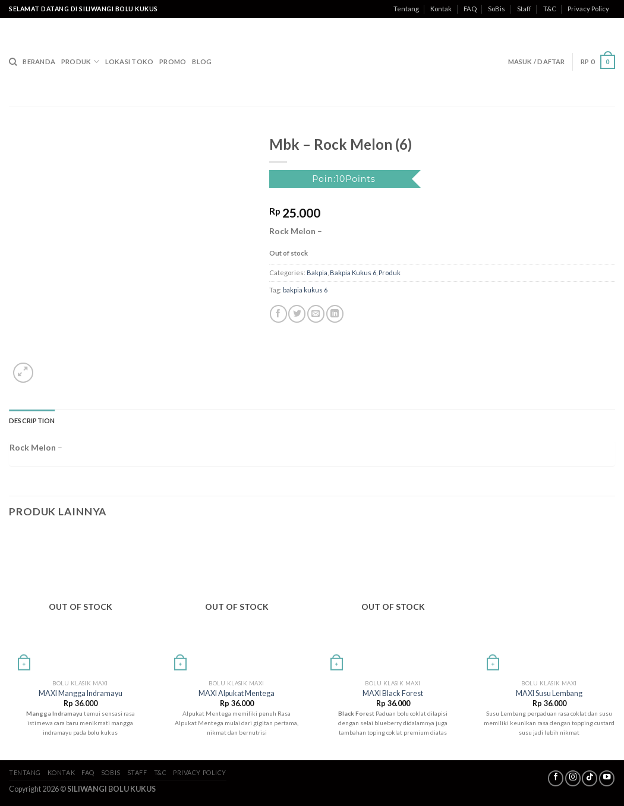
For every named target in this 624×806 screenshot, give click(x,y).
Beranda (39, 61)
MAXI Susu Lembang (549, 693)
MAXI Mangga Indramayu (80, 693)
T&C (549, 8)
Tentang (406, 8)
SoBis (496, 8)
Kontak (441, 8)
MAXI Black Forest (393, 693)
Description (32, 420)
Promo (172, 61)
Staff (524, 8)
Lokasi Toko (129, 61)
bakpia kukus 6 (305, 290)
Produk (80, 61)
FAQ (470, 8)
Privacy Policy (588, 8)
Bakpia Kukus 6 (353, 272)
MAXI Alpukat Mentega (236, 693)
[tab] (32, 421)
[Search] (13, 62)
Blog (202, 61)
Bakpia (317, 272)
